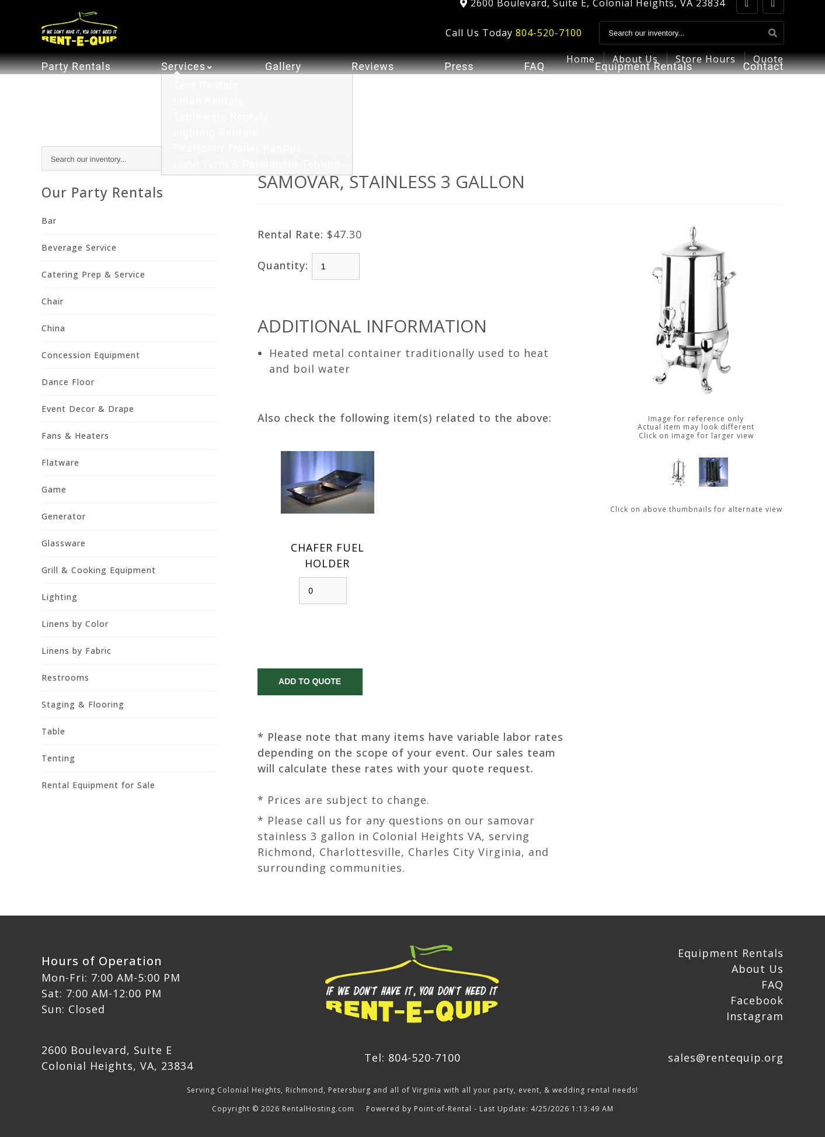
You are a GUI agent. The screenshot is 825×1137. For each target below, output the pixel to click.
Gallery (283, 102)
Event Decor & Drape (87, 408)
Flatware (60, 462)
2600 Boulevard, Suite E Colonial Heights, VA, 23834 (117, 1058)
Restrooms (65, 677)
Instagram (755, 1016)
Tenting (58, 758)
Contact (763, 102)
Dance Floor (68, 381)
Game (54, 489)
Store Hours (706, 73)
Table (53, 731)
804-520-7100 (549, 47)
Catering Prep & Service (93, 274)
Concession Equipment (90, 354)
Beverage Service (79, 247)
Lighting (59, 596)
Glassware (63, 543)
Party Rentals (76, 102)
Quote (768, 73)
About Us (635, 73)
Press (459, 102)
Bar (49, 220)
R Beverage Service (304, 158)
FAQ (534, 102)
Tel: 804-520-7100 (412, 1058)
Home (580, 73)
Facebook (757, 1000)
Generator (63, 516)
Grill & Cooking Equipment (98, 570)
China (53, 328)
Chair (52, 301)
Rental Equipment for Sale (98, 785)
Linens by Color (75, 623)
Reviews (372, 102)
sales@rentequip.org (726, 1058)
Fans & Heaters (75, 435)
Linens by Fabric (76, 650)
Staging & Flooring (82, 704)
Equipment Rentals (643, 102)
